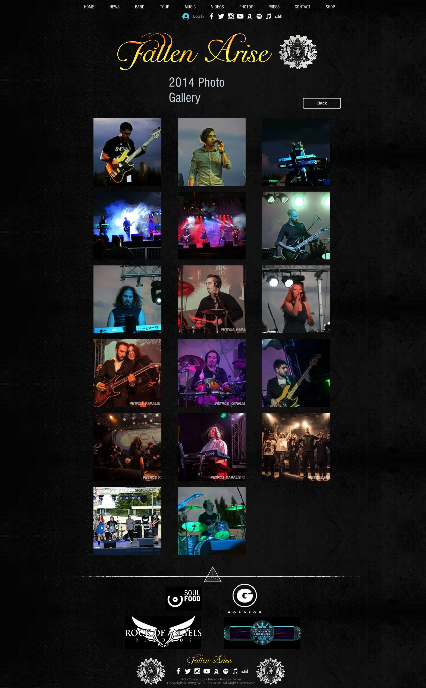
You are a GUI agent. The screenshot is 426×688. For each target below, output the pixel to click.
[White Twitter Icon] (221, 16)
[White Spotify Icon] (259, 16)
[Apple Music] (269, 16)
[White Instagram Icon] (231, 16)
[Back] (322, 103)
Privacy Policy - (220, 679)
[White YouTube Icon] (240, 16)
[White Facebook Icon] (212, 16)
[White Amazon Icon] (250, 16)
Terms (237, 679)
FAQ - (184, 679)
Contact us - (198, 679)
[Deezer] (278, 16)
